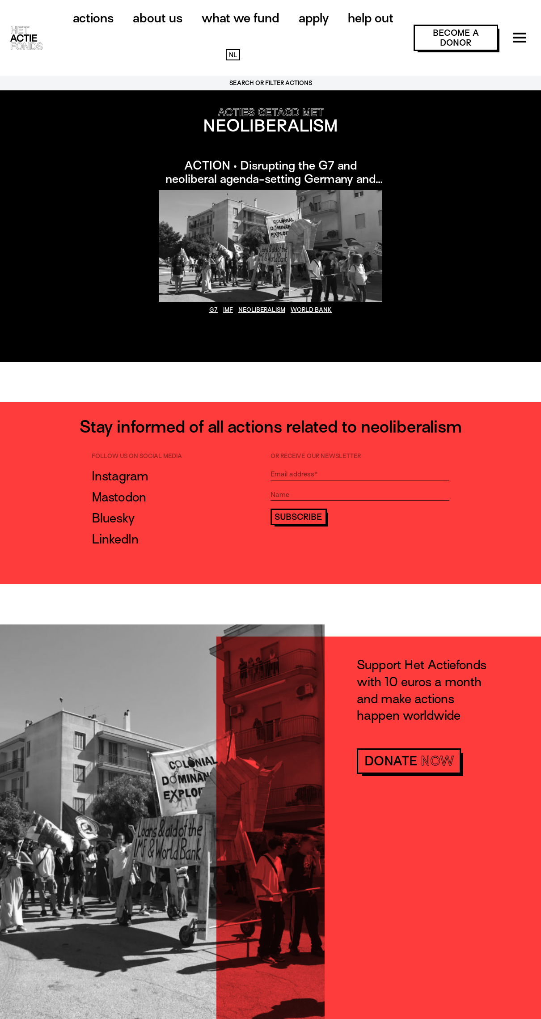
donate (409, 761)
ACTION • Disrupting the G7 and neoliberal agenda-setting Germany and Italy (270, 179)
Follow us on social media (137, 456)
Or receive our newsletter (315, 456)
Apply (314, 18)
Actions (93, 18)
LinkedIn (115, 539)
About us (157, 18)
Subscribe (298, 517)
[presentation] (338, 550)
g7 (213, 309)
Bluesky (113, 518)
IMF (228, 309)
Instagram (120, 476)
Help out (370, 18)
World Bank (311, 309)
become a (456, 37)
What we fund (240, 18)
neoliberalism (261, 309)
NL (233, 55)
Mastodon (119, 497)
